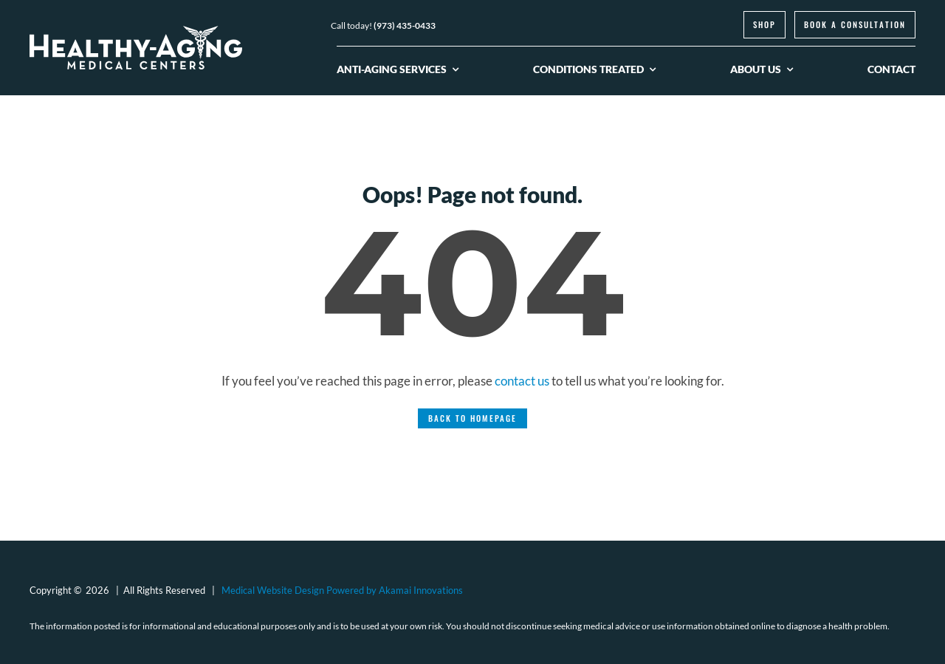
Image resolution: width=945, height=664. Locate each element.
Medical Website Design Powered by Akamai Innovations (342, 590)
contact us (522, 381)
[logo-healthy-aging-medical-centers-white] (136, 32)
